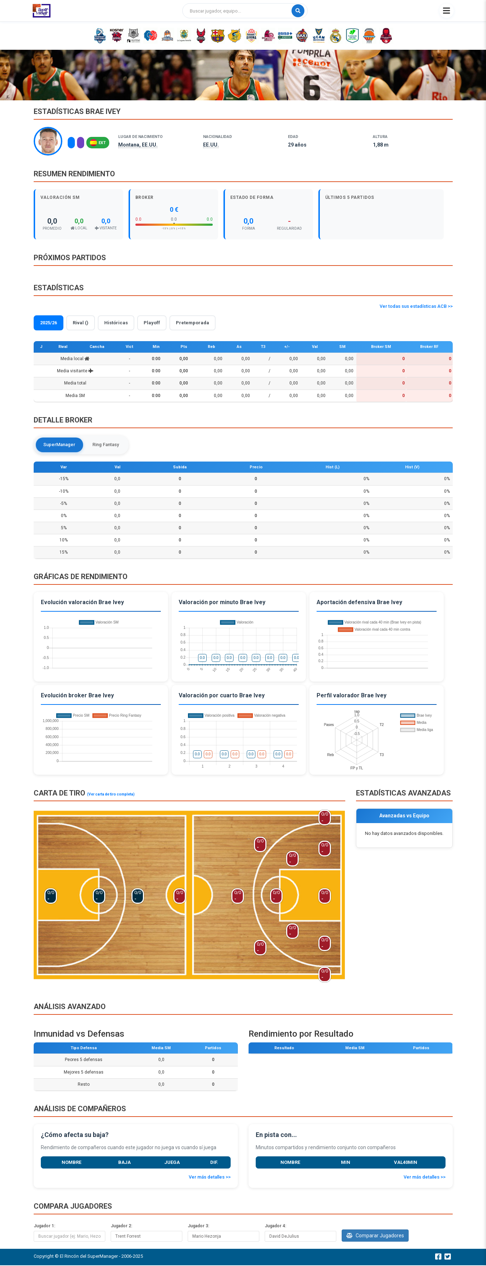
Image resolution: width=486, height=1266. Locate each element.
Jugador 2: (121, 1226)
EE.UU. (211, 145)
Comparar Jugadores (375, 1236)
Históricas (116, 322)
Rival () (80, 322)
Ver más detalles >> (210, 1177)
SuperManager (60, 445)
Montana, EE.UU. (138, 145)
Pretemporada (192, 322)
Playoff (152, 322)
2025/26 (48, 322)
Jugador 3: (198, 1226)
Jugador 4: (275, 1226)
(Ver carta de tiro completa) (111, 795)
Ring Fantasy (108, 445)
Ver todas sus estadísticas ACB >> (416, 306)
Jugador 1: (44, 1226)
